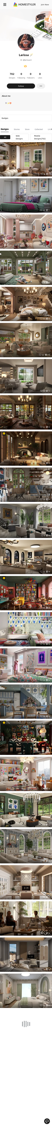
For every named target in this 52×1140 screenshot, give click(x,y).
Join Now (45, 4)
